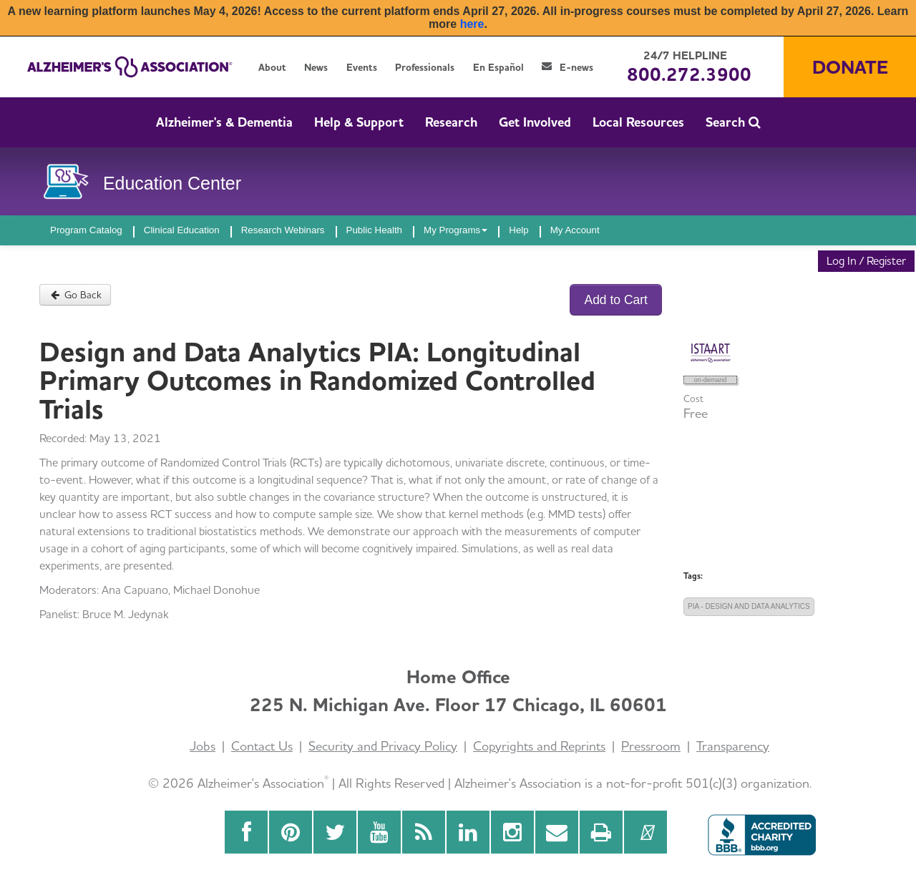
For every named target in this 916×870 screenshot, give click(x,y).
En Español (498, 67)
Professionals (424, 67)
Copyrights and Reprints (539, 745)
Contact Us (262, 745)
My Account (575, 230)
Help (518, 230)
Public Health (374, 230)
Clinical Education (182, 230)
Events (361, 67)
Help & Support (359, 121)
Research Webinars (283, 230)
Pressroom (651, 745)
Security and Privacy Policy (382, 745)
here (472, 24)
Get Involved (535, 121)
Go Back (75, 294)
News (316, 67)
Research (451, 121)
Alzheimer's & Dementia (224, 121)
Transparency (732, 745)
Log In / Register (866, 261)
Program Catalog (86, 230)
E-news (567, 67)
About (272, 67)
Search (733, 121)
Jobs (202, 745)
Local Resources (638, 121)
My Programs (455, 230)
